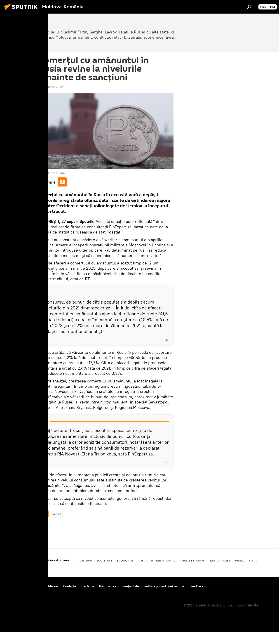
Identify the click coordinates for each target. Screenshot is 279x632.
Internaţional (163, 560)
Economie (125, 560)
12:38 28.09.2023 (50, 87)
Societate (104, 560)
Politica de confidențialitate (119, 586)
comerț (56, 514)
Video (239, 560)
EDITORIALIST (220, 560)
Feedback (196, 586)
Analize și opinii (193, 560)
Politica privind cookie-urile (164, 586)
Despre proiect (15, 586)
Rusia (43, 514)
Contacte (69, 586)
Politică (85, 560)
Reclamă (88, 586)
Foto (253, 560)
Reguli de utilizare (45, 586)
